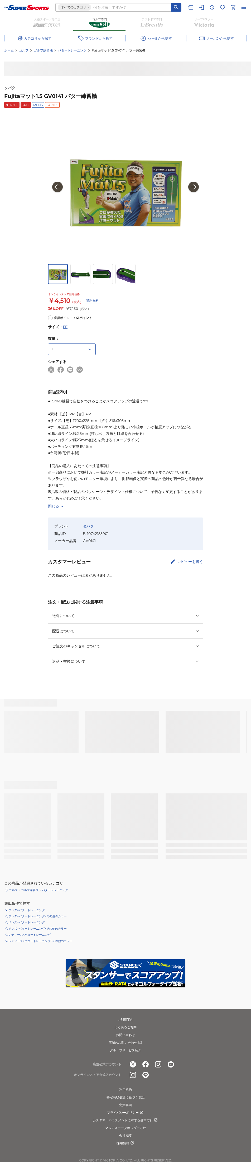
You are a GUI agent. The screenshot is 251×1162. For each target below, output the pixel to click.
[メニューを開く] (243, 7)
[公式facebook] (145, 1064)
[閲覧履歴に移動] (212, 7)
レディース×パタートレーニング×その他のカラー (40, 941)
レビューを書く (190, 561)
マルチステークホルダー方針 (125, 1128)
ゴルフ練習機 (43, 50)
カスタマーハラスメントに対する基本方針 (125, 1120)
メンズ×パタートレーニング (26, 922)
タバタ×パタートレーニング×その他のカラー (37, 916)
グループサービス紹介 (125, 1050)
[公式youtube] (171, 1064)
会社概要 (125, 1135)
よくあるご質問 (125, 1027)
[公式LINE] (145, 1075)
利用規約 (125, 1090)
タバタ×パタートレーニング (26, 910)
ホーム (9, 50)
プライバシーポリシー (125, 1112)
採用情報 (125, 1143)
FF (65, 326)
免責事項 (125, 1105)
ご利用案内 (125, 1020)
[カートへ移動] (233, 7)
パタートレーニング (72, 50)
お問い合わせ (125, 1035)
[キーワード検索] (176, 7)
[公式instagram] (158, 1064)
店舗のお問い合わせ (125, 1042)
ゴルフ (23, 50)
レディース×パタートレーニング (29, 935)
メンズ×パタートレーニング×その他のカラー (37, 928)
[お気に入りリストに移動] (222, 7)
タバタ (9, 88)
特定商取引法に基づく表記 (125, 1097)
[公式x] (133, 1064)
